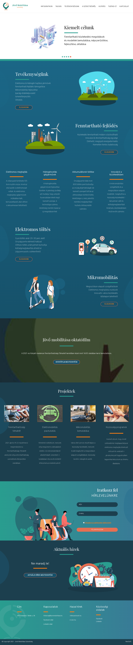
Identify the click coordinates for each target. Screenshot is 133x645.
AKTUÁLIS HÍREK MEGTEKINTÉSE (40, 575)
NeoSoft (128, 642)
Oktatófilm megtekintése (66, 362)
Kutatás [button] (102, 6)
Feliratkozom (97, 530)
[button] (62, 56)
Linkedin (99, 622)
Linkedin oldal (47, 624)
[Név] (97, 504)
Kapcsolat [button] (124, 6)
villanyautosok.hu (75, 616)
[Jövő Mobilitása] (18, 6)
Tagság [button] (58, 6)
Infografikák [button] (47, 6)
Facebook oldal (48, 620)
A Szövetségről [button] (89, 6)
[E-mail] (97, 513)
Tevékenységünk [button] (71, 6)
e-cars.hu (73, 620)
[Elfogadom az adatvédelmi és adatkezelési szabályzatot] (83, 522)
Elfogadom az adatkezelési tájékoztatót (98, 523)
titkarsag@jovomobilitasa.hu (52, 616)
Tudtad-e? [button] (112, 6)
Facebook (99, 619)
